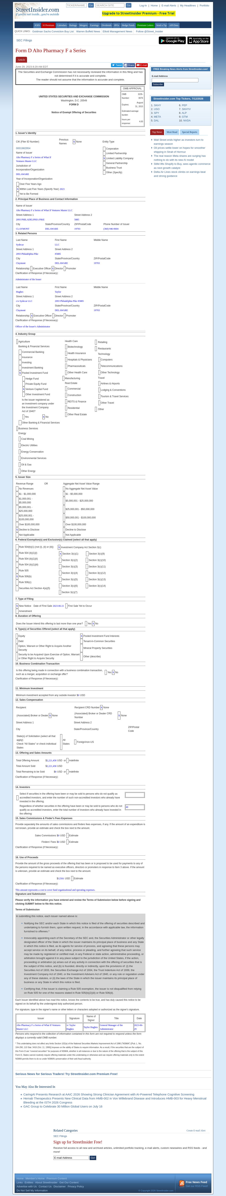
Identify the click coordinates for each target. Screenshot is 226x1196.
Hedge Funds (128, 25)
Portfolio (204, 5)
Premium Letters (145, 25)
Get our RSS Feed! (193, 1184)
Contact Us (45, 1186)
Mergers (83, 25)
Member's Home (35, 1178)
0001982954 (23, 148)
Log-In (143, 5)
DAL (156, 120)
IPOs (116, 25)
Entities (29, 1182)
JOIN (37, 25)
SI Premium (48, 25)
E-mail (142, 65)
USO (156, 109)
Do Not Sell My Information (32, 1190)
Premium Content (57, 1178)
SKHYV (186, 109)
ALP (184, 112)
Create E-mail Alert (196, 1130)
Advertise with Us (27, 1186)
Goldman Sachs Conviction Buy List (53, 31)
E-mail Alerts (169, 5)
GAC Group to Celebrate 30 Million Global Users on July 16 (62, 1106)
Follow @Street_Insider (149, 31)
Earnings (94, 25)
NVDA (187, 120)
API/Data (173, 25)
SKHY (157, 105)
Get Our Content (68, 1182)
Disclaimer (60, 1186)
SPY (156, 112)
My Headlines (188, 5)
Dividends (106, 25)
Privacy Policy (76, 1186)
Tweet (117, 65)
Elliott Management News (117, 31)
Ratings (73, 25)
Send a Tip (161, 25)
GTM (185, 116)
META (157, 116)
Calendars (62, 25)
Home (154, 5)
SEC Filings (24, 40)
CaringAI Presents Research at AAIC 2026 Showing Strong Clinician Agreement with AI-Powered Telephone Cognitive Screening (108, 1094)
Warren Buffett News (88, 31)
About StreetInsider (46, 1182)
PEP (184, 105)
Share (129, 65)
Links (20, 1182)
